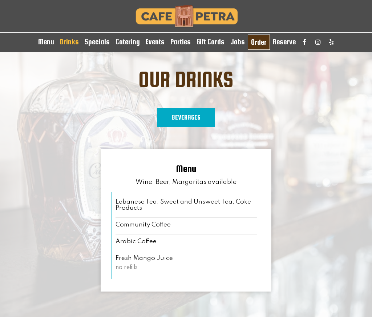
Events (155, 41)
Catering (128, 41)
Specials (97, 41)
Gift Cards (211, 41)
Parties (180, 41)
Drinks (69, 41)
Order (259, 42)
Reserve (284, 41)
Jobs (237, 41)
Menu (46, 41)
